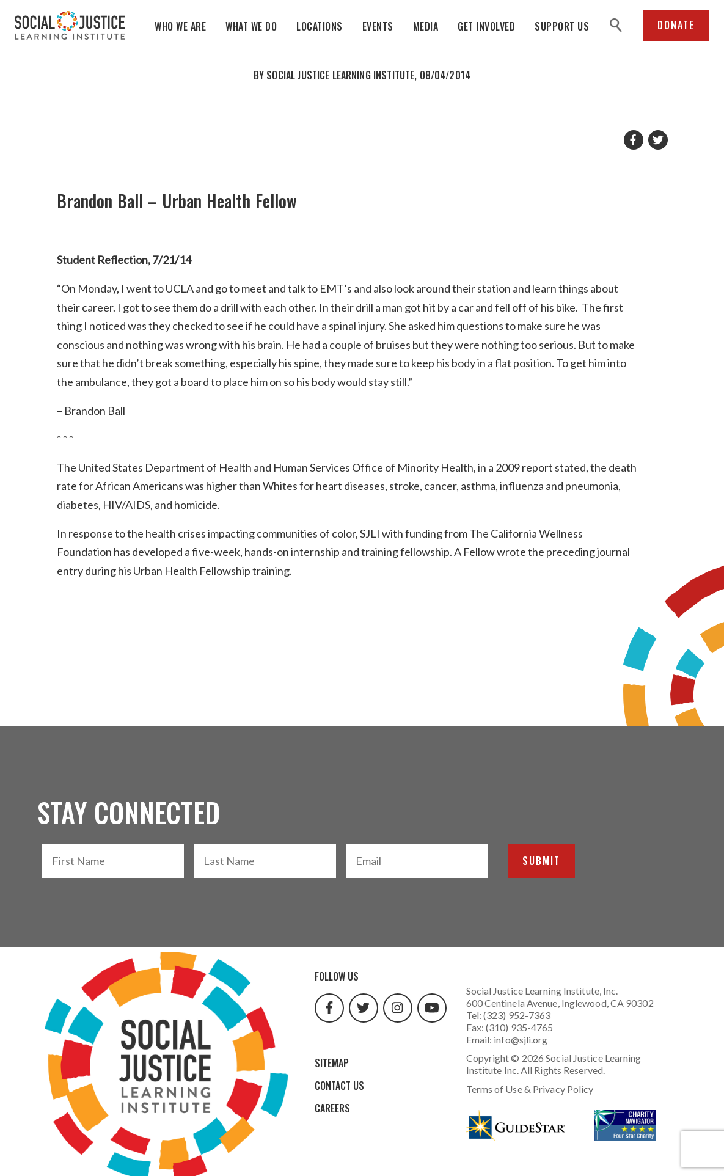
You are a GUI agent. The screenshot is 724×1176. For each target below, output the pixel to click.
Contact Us (339, 1085)
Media (426, 26)
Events (377, 26)
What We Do (251, 26)
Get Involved (486, 26)
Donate (676, 25)
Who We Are (180, 26)
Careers (332, 1108)
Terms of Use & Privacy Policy (530, 1089)
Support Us (562, 26)
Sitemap (332, 1063)
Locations (319, 26)
